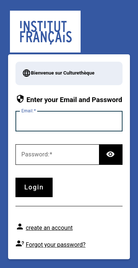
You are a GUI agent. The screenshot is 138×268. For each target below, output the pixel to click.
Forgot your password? (55, 244)
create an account (49, 227)
